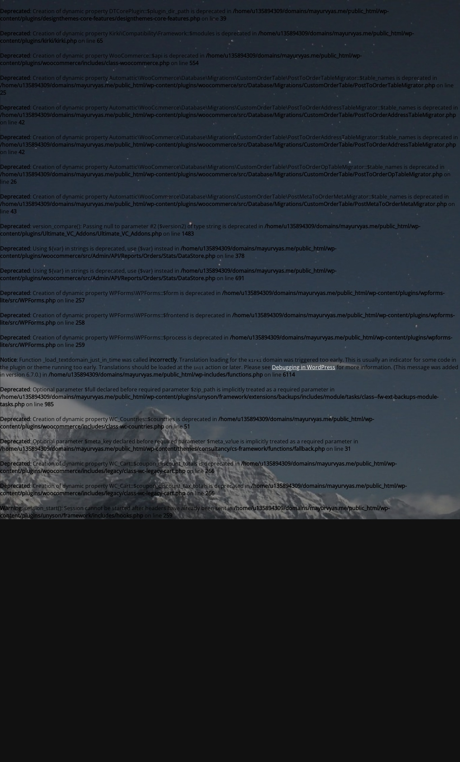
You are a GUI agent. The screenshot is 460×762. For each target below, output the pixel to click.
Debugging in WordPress (303, 367)
